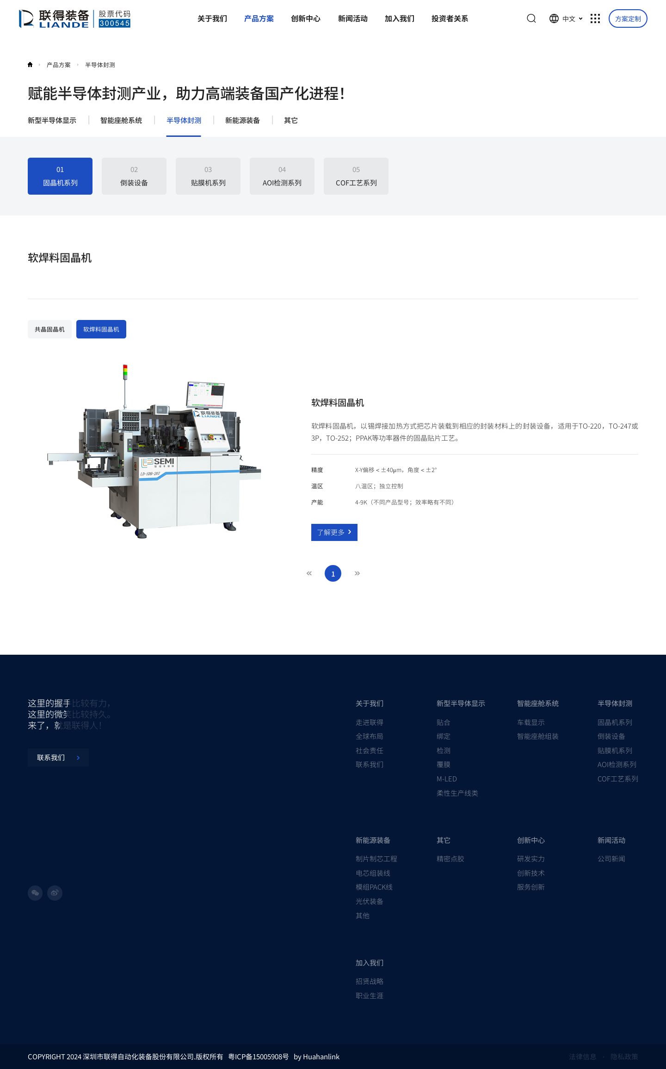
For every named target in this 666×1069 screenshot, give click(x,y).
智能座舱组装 (538, 736)
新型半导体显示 (52, 120)
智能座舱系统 (121, 120)
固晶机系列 (615, 722)
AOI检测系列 (617, 764)
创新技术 (531, 873)
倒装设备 (611, 736)
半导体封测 (100, 64)
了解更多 (334, 532)
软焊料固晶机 (101, 329)
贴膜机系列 (615, 750)
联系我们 (369, 764)
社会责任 (369, 750)
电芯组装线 (373, 873)
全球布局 (369, 736)
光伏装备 (369, 901)
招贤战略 (369, 981)
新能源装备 (242, 120)
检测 (443, 750)
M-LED (447, 778)
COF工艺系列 (618, 778)
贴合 (443, 722)
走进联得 (369, 722)
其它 (291, 120)
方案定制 (628, 18)
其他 (363, 915)
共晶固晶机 (50, 329)
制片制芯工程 (376, 858)
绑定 (443, 736)
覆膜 (443, 764)
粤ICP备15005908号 (258, 1056)
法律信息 (583, 1056)
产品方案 (59, 64)
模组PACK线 (374, 886)
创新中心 (531, 840)
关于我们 (369, 703)
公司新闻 (611, 858)
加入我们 (369, 962)
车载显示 (531, 722)
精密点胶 (450, 858)
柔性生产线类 (457, 793)
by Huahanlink (316, 1056)
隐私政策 (624, 1056)
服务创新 (531, 886)
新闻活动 (611, 840)
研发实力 (531, 858)
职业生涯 (369, 995)
